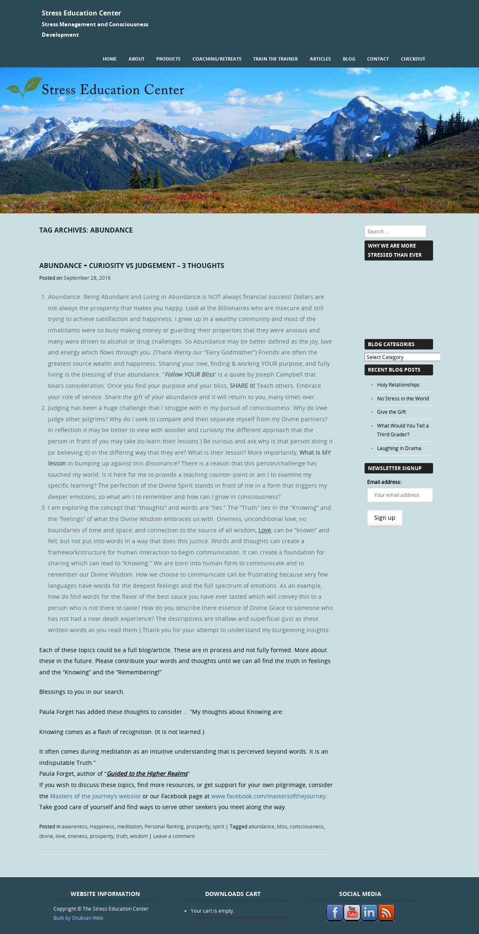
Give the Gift (391, 411)
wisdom (139, 836)
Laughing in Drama (399, 448)
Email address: (384, 481)
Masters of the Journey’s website (95, 796)
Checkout (413, 59)
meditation (129, 826)
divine (46, 836)
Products (168, 59)
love (60, 836)
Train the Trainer (275, 59)
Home (110, 59)
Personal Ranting (164, 826)
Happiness (102, 826)
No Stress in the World (403, 398)
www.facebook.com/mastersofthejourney (268, 796)
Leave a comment (174, 836)
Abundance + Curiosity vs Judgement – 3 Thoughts (131, 265)
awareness (74, 826)
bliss (282, 826)
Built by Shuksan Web (78, 917)
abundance (261, 826)
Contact (378, 59)
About (136, 59)
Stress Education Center (81, 13)
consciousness (307, 826)
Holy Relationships (398, 384)
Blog (349, 59)
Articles (320, 59)
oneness (77, 836)
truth (121, 836)
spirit (218, 826)
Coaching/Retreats (217, 59)
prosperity (198, 826)
